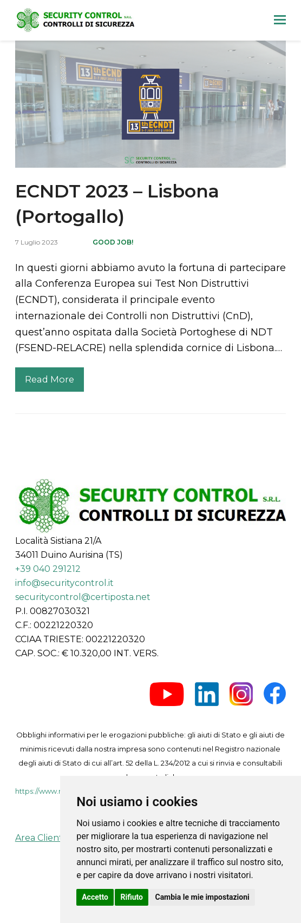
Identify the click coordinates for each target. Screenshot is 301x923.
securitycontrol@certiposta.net (82, 597)
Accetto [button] (95, 897)
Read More (49, 379)
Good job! (113, 242)
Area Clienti (39, 838)
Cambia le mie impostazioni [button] (202, 897)
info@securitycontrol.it (64, 583)
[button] (280, 20)
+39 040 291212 (48, 569)
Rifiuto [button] (131, 897)
